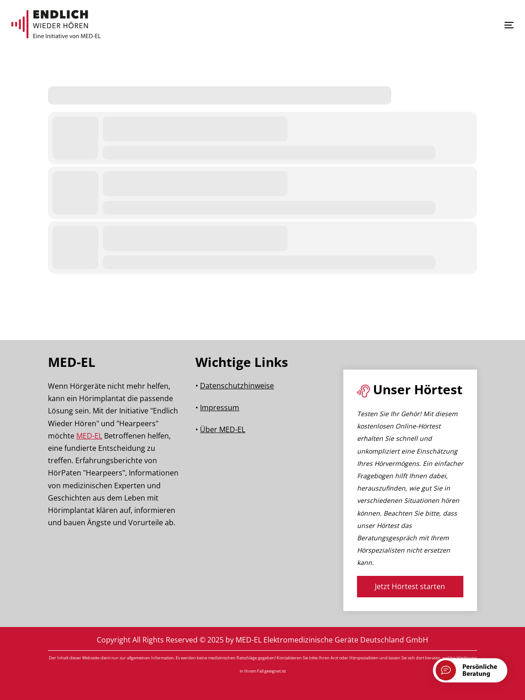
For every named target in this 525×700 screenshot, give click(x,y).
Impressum (219, 407)
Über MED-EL (222, 429)
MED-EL (89, 436)
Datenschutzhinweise (237, 386)
